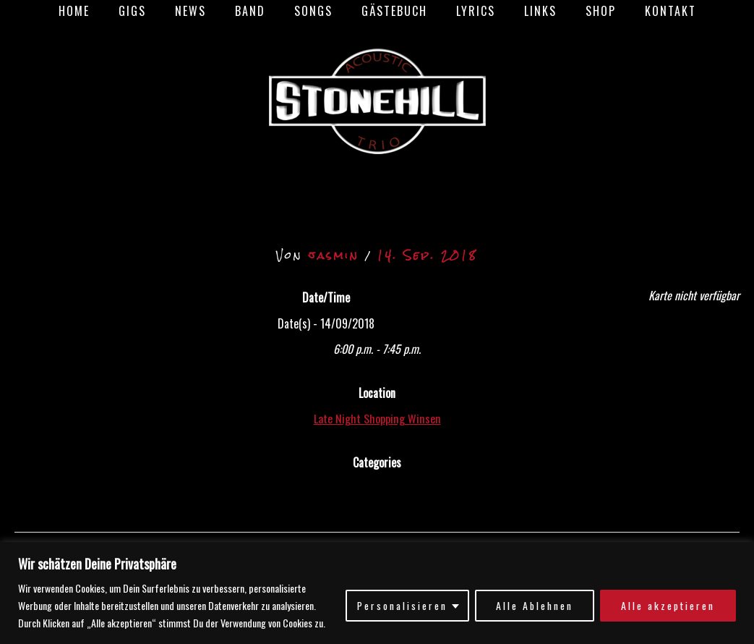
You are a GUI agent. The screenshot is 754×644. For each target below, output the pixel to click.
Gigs (152, 11)
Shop (580, 11)
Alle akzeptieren (667, 605)
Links (526, 11)
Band (259, 11)
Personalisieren (400, 605)
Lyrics (467, 11)
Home (100, 11)
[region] (377, 593)
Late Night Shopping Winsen (377, 418)
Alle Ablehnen (533, 605)
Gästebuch (391, 11)
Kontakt (644, 11)
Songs (316, 11)
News (204, 11)
